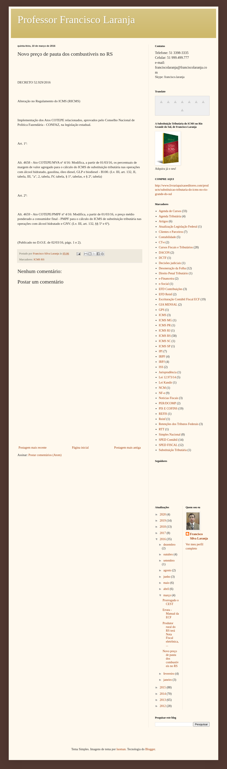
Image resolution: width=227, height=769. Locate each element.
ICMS (162, 315)
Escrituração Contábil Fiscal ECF (179, 299)
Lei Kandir (165, 382)
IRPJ (162, 361)
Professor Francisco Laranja (76, 19)
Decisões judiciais (170, 263)
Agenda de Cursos (170, 211)
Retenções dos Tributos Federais (179, 424)
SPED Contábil (168, 439)
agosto (167, 570)
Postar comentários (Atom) (45, 455)
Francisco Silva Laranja (199, 536)
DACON (164, 252)
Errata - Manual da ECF (171, 613)
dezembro (169, 544)
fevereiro (169, 673)
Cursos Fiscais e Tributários (176, 247)
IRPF (162, 356)
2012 (163, 706)
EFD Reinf (165, 294)
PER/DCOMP (167, 403)
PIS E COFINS (168, 408)
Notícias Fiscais (168, 398)
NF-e (162, 393)
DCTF (163, 257)
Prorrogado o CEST (171, 602)
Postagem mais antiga (127, 447)
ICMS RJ (164, 330)
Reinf (162, 419)
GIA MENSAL (168, 304)
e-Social (164, 283)
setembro (168, 560)
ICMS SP (164, 346)
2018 (163, 526)
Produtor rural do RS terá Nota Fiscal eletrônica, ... (171, 634)
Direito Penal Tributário (173, 273)
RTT (162, 429)
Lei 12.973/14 (167, 377)
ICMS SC (165, 341)
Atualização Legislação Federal (178, 226)
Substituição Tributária (173, 450)
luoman (121, 749)
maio (166, 582)
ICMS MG (165, 320)
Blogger (150, 749)
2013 (163, 700)
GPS (162, 309)
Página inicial (80, 447)
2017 (163, 533)
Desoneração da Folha (172, 268)
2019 (163, 520)
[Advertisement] (79, 412)
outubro (168, 554)
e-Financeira (166, 278)
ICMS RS (39, 259)
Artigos (163, 221)
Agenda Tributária (170, 216)
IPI (161, 351)
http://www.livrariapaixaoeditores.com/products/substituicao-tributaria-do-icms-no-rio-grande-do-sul (182, 190)
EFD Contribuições (171, 289)
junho (167, 576)
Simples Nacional (170, 434)
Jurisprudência (168, 372)
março (167, 595)
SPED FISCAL (168, 445)
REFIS (163, 413)
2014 (163, 693)
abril (166, 589)
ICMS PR (165, 325)
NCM (162, 387)
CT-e (162, 242)
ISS (161, 367)
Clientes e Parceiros (171, 231)
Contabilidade (167, 237)
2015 (163, 687)
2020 (163, 514)
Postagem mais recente (32, 447)
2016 (163, 539)
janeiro (167, 679)
